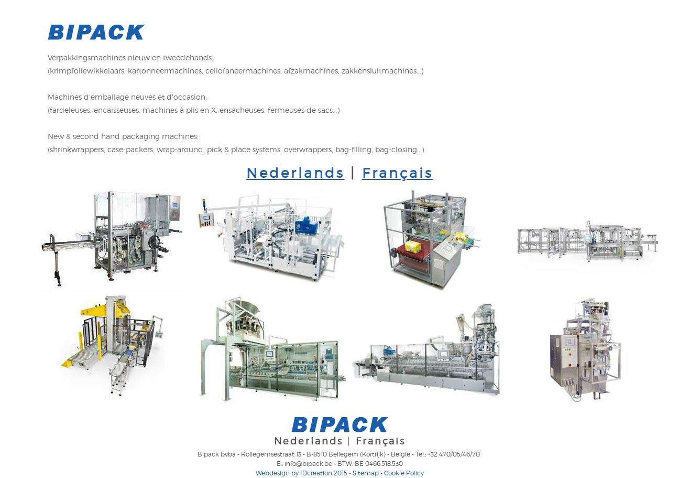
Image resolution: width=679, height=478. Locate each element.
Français (397, 173)
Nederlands (295, 173)
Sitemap (366, 473)
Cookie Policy (404, 473)
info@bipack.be (308, 464)
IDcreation (294, 473)
